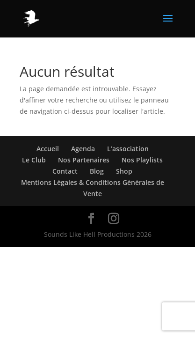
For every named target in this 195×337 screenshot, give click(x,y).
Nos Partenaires (83, 159)
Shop (124, 171)
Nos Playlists (142, 159)
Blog (97, 171)
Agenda (83, 148)
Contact (65, 171)
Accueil (47, 148)
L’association (128, 148)
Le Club (34, 159)
